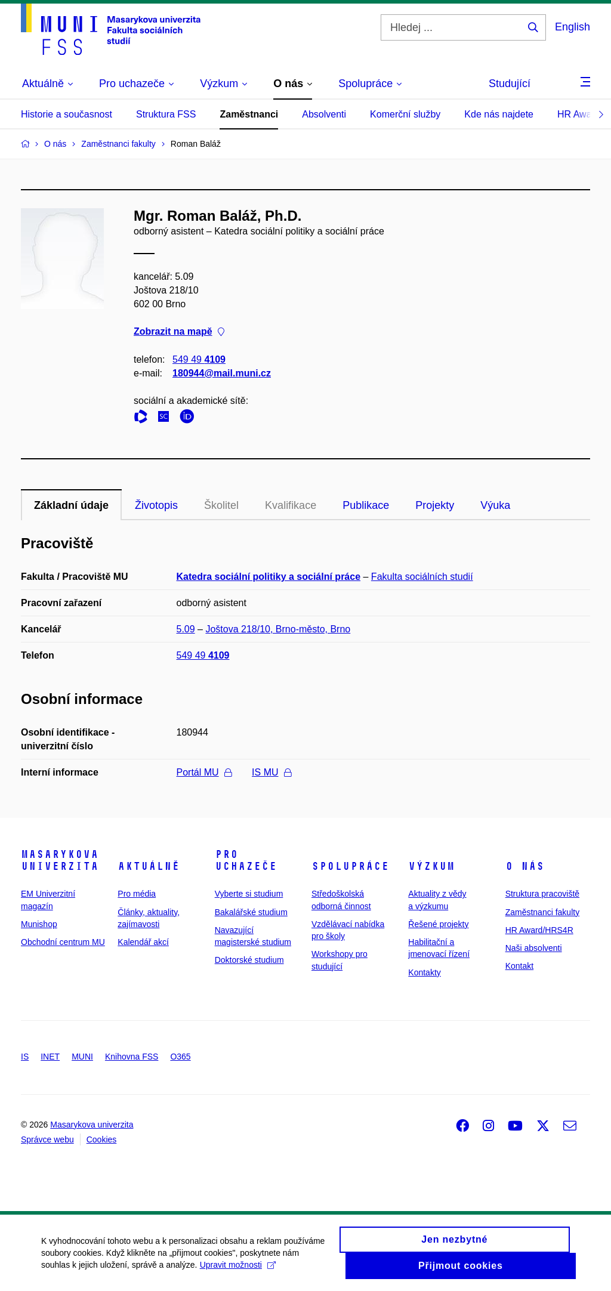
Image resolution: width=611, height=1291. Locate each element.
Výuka (495, 505)
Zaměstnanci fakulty (542, 912)
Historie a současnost (66, 114)
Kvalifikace (290, 505)
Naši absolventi (533, 948)
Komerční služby (405, 114)
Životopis (156, 505)
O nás (524, 866)
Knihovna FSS (132, 1056)
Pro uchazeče (246, 860)
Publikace (365, 505)
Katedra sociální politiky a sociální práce (269, 577)
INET (50, 1056)
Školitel (221, 505)
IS (25, 1056)
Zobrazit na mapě (179, 332)
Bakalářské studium (251, 912)
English (572, 27)
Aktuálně (149, 866)
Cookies (102, 1139)
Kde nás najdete (498, 114)
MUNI (82, 1056)
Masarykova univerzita (59, 860)
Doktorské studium (249, 960)
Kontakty (424, 972)
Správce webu (47, 1139)
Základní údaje (71, 505)
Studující (509, 83)
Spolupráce (350, 866)
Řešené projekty (438, 924)
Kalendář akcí (143, 942)
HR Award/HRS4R (539, 930)
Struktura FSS (166, 114)
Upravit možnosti (238, 1271)
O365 (180, 1056)
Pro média (137, 893)
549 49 (199, 359)
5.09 (186, 629)
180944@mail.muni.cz (221, 373)
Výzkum (431, 866)
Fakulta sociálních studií (422, 577)
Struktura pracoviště (542, 893)
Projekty (434, 505)
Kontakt (519, 966)
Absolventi (324, 114)
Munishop (39, 924)
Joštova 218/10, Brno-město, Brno (277, 629)
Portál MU (204, 772)
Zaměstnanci (249, 114)
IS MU (271, 772)
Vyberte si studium (249, 893)
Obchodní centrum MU (63, 942)
